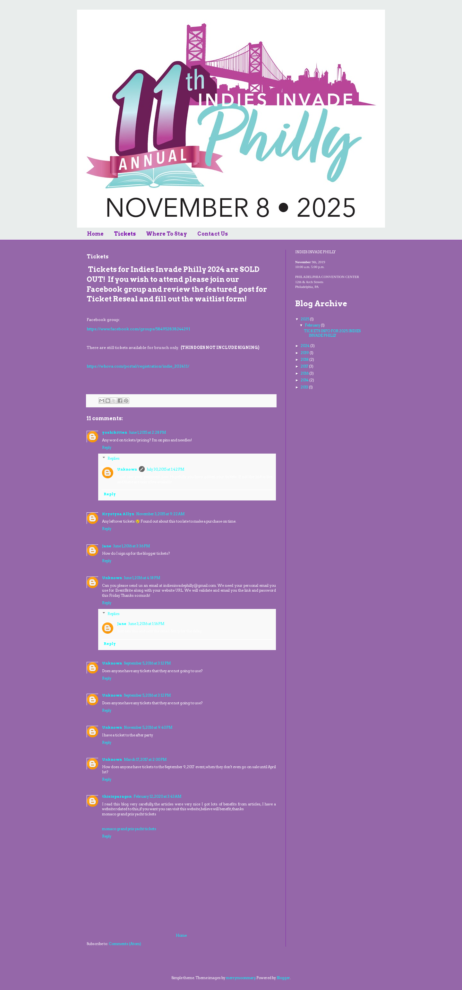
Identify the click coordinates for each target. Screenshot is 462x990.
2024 (305, 345)
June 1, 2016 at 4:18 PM (142, 578)
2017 (305, 366)
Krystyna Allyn (118, 514)
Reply (106, 447)
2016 (305, 373)
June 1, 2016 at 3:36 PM (131, 546)
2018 (305, 359)
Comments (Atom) (125, 944)
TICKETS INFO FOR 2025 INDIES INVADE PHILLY (332, 333)
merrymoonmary (240, 978)
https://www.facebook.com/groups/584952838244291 (138, 328)
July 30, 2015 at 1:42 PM (165, 469)
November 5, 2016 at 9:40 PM (148, 727)
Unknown (127, 469)
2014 (305, 380)
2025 (305, 319)
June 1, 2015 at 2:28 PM (147, 432)
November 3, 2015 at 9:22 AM (160, 514)
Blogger (283, 978)
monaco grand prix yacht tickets (129, 829)
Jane (106, 546)
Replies (113, 458)
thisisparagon (117, 796)
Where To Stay (166, 234)
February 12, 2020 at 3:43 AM (157, 796)
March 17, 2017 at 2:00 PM (145, 759)
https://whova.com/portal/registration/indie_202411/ (138, 366)
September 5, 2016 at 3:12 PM (147, 663)
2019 (305, 353)
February (313, 325)
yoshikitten (114, 432)
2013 (305, 387)
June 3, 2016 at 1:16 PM (146, 623)
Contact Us (212, 234)
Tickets (125, 234)
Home (95, 234)
